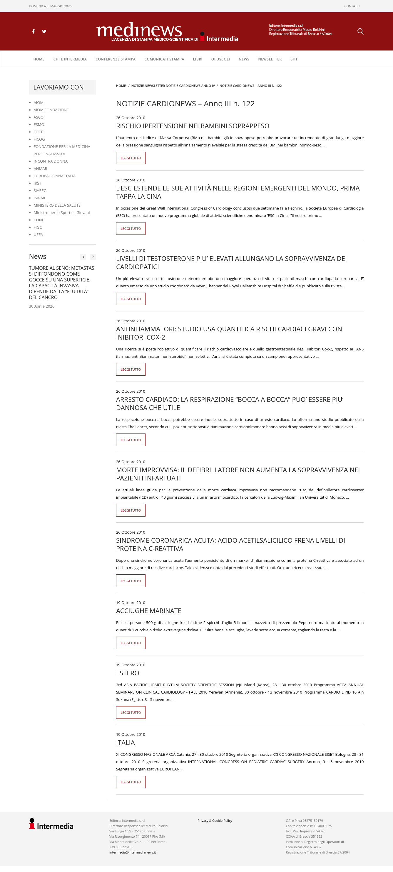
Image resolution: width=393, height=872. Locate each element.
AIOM (39, 102)
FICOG (39, 139)
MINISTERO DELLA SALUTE (57, 205)
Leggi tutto (131, 158)
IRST (37, 183)
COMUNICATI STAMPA (164, 59)
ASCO (39, 117)
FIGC (38, 227)
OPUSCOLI (220, 59)
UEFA (38, 234)
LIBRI (198, 59)
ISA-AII (39, 197)
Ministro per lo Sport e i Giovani (62, 212)
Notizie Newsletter (148, 85)
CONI (38, 219)
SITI (294, 59)
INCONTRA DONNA (51, 161)
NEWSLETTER (270, 59)
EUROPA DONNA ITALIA (55, 175)
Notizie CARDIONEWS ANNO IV (190, 85)
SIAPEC (40, 190)
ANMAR (40, 168)
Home (39, 59)
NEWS (244, 59)
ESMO (39, 124)
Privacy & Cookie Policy (215, 820)
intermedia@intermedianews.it (132, 852)
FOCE (38, 131)
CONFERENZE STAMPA (116, 59)
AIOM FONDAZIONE (51, 109)
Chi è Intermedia (70, 59)
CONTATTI (352, 6)
